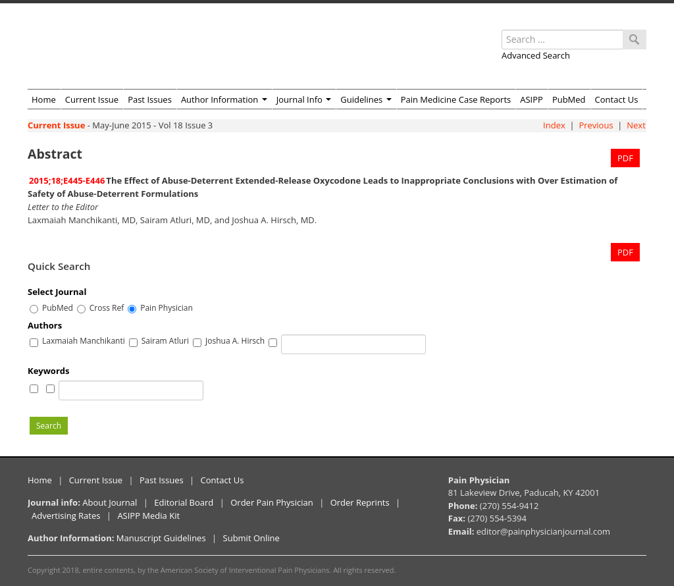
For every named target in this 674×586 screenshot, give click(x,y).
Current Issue (91, 99)
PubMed (569, 99)
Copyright (44, 570)
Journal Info (304, 99)
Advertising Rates (66, 515)
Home (44, 99)
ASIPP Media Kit (148, 515)
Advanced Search (536, 55)
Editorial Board (183, 502)
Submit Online (251, 538)
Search (48, 425)
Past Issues (150, 99)
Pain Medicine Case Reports (456, 99)
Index (554, 125)
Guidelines (365, 99)
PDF (625, 158)
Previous (596, 125)
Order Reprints (360, 502)
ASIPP (531, 99)
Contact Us (616, 99)
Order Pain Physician (271, 502)
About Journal (109, 502)
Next (636, 125)
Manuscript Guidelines (161, 538)
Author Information (224, 99)
